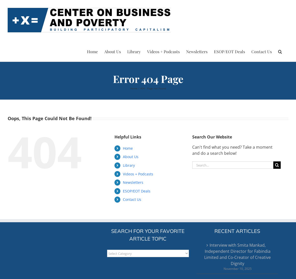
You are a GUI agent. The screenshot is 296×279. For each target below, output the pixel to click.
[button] (280, 51)
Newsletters (133, 182)
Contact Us (132, 199)
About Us (130, 156)
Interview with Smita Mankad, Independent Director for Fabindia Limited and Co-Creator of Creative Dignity (237, 254)
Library (129, 165)
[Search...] (232, 165)
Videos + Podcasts (138, 174)
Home (128, 148)
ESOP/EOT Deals (136, 191)
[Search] (277, 165)
